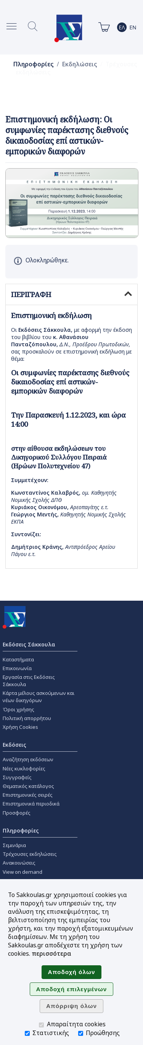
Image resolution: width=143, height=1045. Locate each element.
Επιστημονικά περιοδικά (31, 803)
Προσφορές (17, 812)
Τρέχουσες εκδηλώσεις (30, 853)
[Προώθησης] (80, 1033)
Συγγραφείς (17, 777)
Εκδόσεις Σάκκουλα (29, 644)
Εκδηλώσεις (79, 64)
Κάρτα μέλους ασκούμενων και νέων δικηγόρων (38, 697)
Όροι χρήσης (18, 709)
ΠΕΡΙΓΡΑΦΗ (71, 294)
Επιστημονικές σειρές (28, 794)
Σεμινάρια (14, 845)
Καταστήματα (18, 659)
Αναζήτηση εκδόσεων (28, 759)
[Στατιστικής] (27, 1033)
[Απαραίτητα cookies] (41, 1024)
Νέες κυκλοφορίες (24, 768)
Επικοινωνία (17, 668)
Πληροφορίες (33, 64)
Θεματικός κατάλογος (28, 786)
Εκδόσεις (14, 744)
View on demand (22, 871)
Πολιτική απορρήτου (27, 718)
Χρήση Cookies (20, 726)
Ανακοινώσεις (19, 862)
